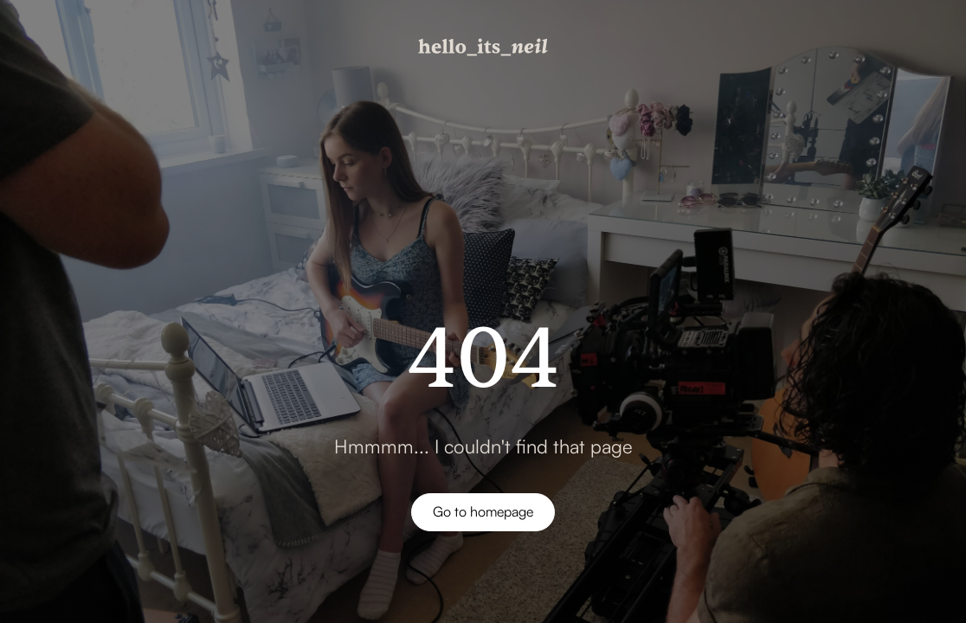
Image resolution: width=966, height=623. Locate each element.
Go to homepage (483, 511)
